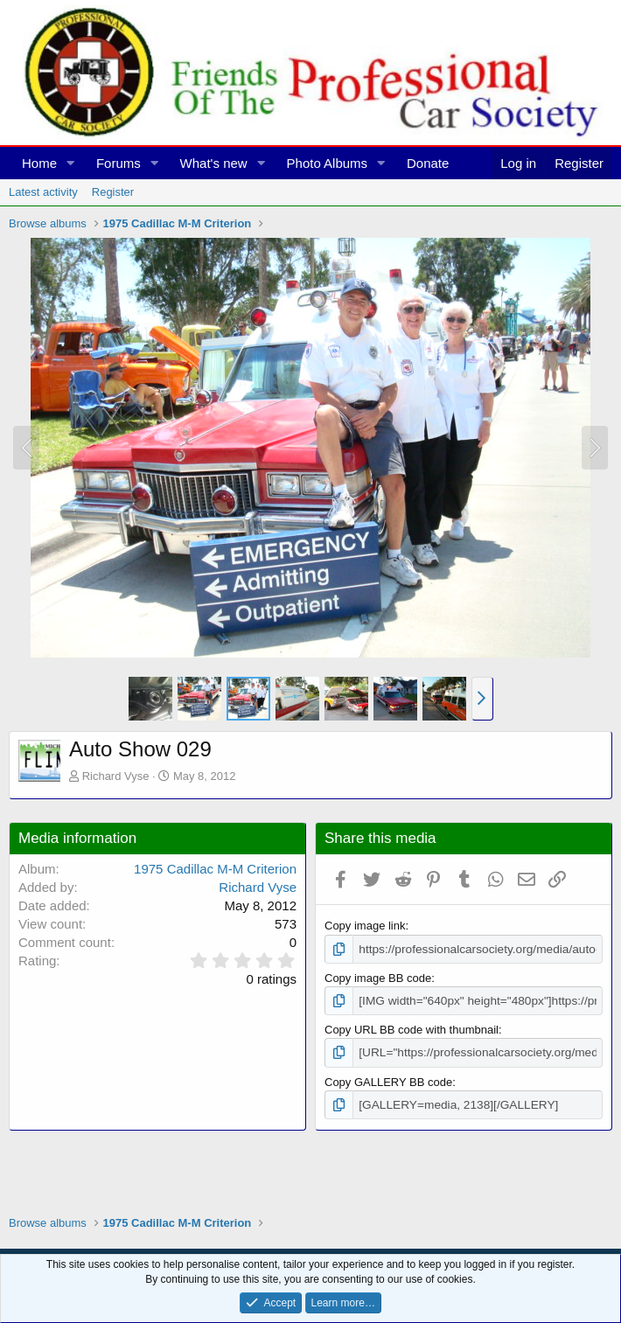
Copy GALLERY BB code (388, 1079)
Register (113, 191)
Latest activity (43, 191)
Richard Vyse (116, 776)
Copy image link (365, 925)
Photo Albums (327, 163)
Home (39, 163)
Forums (118, 163)
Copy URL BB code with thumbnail (411, 1027)
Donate (428, 163)
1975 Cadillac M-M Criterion (215, 868)
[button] (71, 163)
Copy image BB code (377, 977)
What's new (214, 163)
